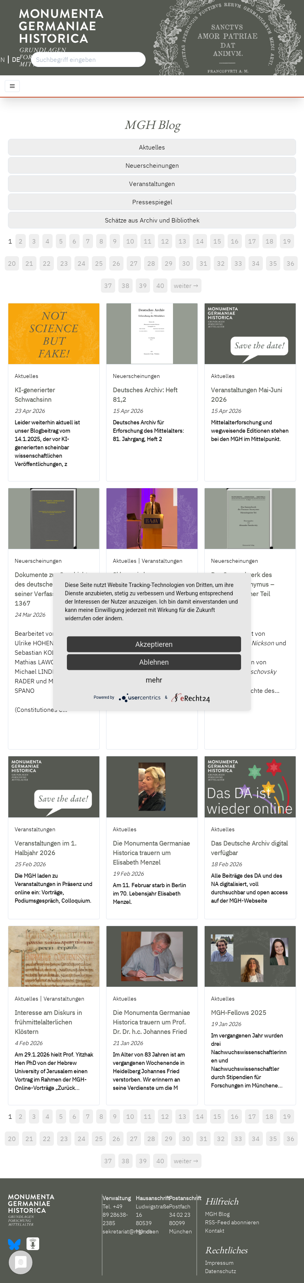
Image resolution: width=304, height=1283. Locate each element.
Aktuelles (152, 147)
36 (290, 263)
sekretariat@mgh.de (127, 1231)
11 (148, 241)
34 (256, 263)
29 (169, 263)
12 (165, 241)
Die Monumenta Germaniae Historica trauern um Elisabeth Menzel (151, 852)
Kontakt (214, 1230)
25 (99, 263)
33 (238, 263)
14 (200, 241)
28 (151, 263)
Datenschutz (220, 1271)
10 (130, 241)
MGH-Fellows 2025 (238, 1012)
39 (143, 286)
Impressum (219, 1262)
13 (182, 241)
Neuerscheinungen (152, 165)
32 (221, 263)
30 (186, 263)
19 (287, 241)
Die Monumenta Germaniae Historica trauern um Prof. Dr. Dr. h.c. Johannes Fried (151, 1022)
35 (273, 263)
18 (270, 241)
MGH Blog (217, 1214)
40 (160, 286)
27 (134, 263)
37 (108, 286)
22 (47, 263)
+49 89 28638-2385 (115, 1215)
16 (235, 241)
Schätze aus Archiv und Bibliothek (152, 220)
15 (217, 241)
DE (16, 59)
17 (252, 241)
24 (82, 263)
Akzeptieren (154, 644)
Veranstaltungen (152, 184)
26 (116, 263)
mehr (154, 679)
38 (125, 286)
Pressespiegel (152, 202)
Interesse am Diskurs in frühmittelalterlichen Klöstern (48, 1022)
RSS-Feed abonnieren (232, 1222)
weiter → (186, 286)
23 (64, 263)
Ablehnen (154, 662)
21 (29, 263)
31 (203, 263)
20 (12, 263)
